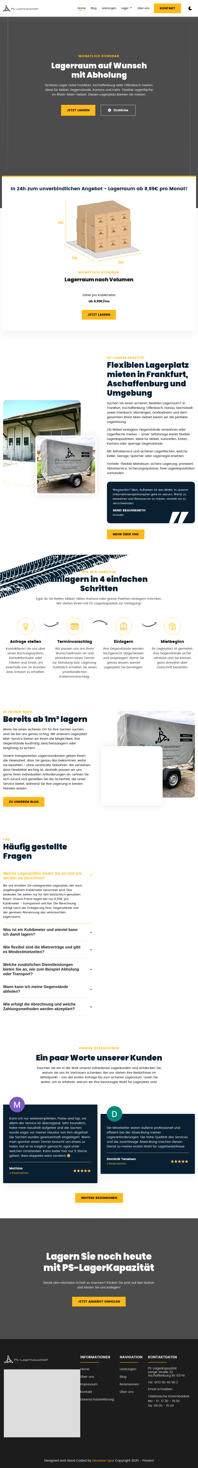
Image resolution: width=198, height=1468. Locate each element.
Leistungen (109, 8)
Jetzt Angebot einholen (99, 1301)
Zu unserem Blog (24, 801)
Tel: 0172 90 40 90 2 (163, 1382)
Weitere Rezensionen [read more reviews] (99, 1197)
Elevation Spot (103, 1460)
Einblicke (118, 110)
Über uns (143, 8)
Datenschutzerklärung (97, 1399)
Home (82, 8)
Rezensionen (129, 1384)
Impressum (88, 1384)
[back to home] (20, 8)
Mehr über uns (126, 534)
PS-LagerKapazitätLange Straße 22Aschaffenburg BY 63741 (166, 1372)
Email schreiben (160, 1389)
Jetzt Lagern (78, 110)
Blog (93, 8)
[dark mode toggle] (190, 8)
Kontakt (167, 8)
